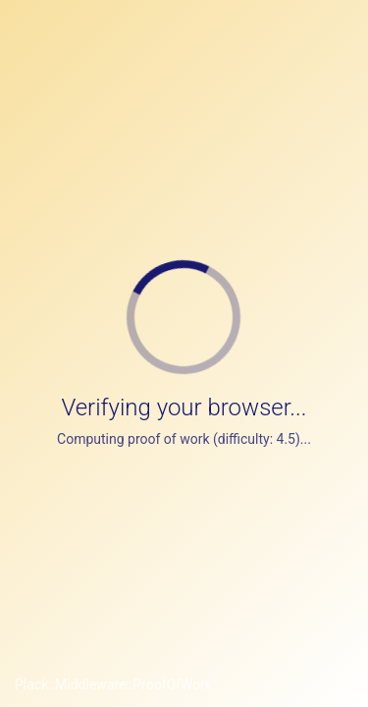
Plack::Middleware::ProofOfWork (113, 684)
